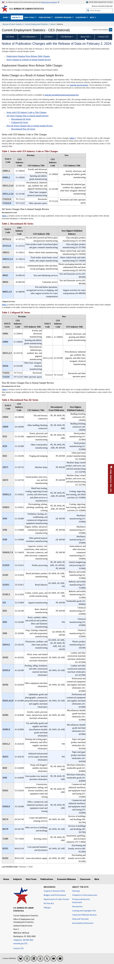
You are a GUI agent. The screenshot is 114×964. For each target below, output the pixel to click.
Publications (46, 879)
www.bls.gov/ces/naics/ (79, 85)
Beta (96, 879)
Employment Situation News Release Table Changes (28, 56)
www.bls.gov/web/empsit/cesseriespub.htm (62, 95)
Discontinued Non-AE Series (23, 129)
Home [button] (5, 17)
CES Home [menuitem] (10, 36)
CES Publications (28, 36)
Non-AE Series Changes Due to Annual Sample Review (29, 126)
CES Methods (66, 36)
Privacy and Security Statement (81, 901)
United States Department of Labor (99, 2)
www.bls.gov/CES (20, 943)
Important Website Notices (84, 914)
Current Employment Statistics (36, 24)
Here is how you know (49, 2)
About (52, 24)
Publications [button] (45, 17)
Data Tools (31, 879)
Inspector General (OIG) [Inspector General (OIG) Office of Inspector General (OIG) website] (54, 891)
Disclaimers (77, 906)
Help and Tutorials (80, 919)
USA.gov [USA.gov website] (47, 907)
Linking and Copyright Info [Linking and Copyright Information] (84, 910)
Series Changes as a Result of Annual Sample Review (28, 59)
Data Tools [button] (29, 17)
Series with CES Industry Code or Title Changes (26, 112)
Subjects (17, 879)
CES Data (48, 36)
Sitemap (76, 891)
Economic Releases (66, 879)
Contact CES (18, 948)
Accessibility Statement (82, 923)
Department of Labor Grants (56, 899)
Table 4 (5, 389)
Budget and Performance (55, 895)
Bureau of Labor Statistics (13, 24)
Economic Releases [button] (63, 17)
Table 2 (5, 216)
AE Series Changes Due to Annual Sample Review (27, 116)
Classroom (85, 879)
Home (6, 879)
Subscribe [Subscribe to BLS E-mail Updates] (109, 6)
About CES (85, 36)
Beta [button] (92, 17)
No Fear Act (49, 903)
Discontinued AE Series (21, 119)
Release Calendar (98, 6)
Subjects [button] (16, 17)
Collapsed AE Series (19, 122)
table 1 (72, 138)
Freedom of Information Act (84, 895)
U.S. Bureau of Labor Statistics (26, 8)
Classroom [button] (81, 17)
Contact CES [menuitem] (103, 36)
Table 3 (5, 305)
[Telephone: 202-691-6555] (26, 940)
